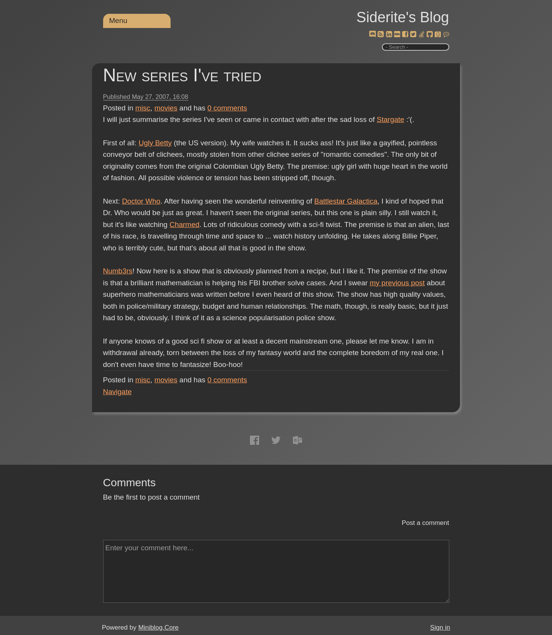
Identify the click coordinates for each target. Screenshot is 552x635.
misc (142, 108)
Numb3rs (118, 271)
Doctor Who (141, 201)
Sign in (440, 627)
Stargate (390, 119)
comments (227, 108)
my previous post (397, 283)
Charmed (184, 224)
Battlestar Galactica (346, 201)
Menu (118, 20)
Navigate (117, 392)
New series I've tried (182, 75)
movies (165, 108)
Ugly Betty (155, 143)
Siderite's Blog (402, 17)
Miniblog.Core (158, 627)
